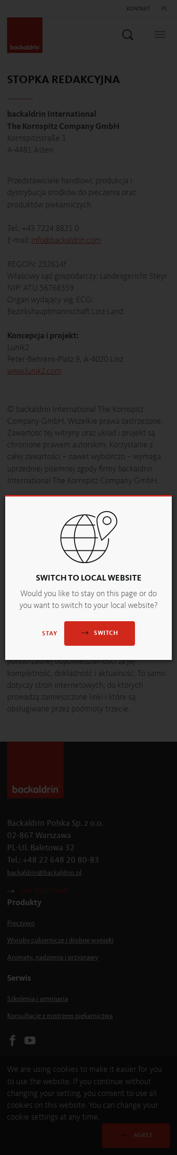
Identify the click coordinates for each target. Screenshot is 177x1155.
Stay (50, 634)
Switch (99, 632)
